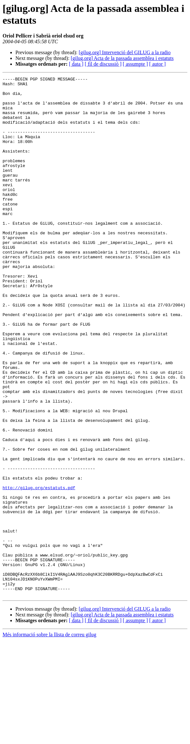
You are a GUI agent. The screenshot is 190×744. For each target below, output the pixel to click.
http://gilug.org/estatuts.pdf (39, 570)
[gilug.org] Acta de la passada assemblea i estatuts (122, 58)
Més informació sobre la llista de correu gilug (49, 738)
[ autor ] (157, 64)
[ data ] (76, 64)
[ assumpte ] (135, 64)
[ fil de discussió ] (103, 64)
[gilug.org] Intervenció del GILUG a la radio (124, 52)
